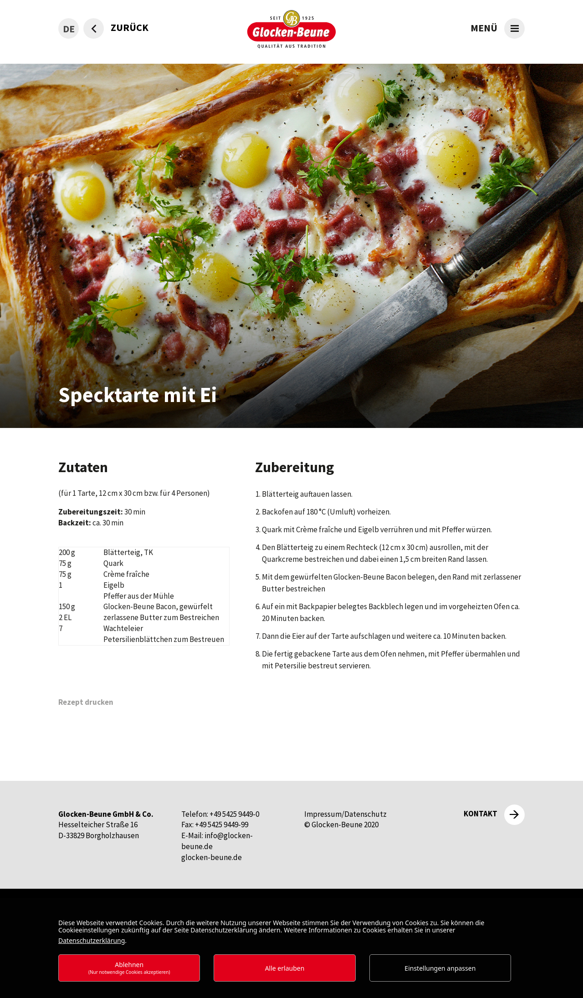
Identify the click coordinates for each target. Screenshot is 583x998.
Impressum (323, 814)
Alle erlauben (285, 968)
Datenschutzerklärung (91, 940)
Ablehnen (129, 967)
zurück (129, 27)
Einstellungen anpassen (440, 968)
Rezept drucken (85, 702)
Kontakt (480, 814)
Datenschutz (365, 814)
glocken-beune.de (211, 857)
